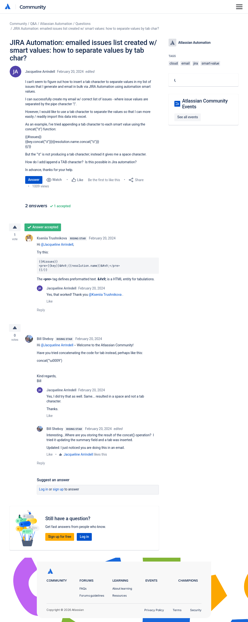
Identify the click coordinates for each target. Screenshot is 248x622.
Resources (119, 595)
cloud (174, 63)
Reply (41, 311)
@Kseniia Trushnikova (105, 295)
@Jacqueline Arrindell (57, 245)
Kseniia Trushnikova (52, 239)
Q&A (33, 24)
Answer (33, 180)
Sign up (58, 491)
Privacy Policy (154, 610)
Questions (83, 24)
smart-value (210, 63)
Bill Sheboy (45, 340)
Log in (43, 491)
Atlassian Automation (56, 24)
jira (195, 63)
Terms (177, 610)
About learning (122, 588)
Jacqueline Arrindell (40, 72)
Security (196, 610)
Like (49, 302)
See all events (187, 117)
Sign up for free (59, 538)
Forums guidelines (91, 595)
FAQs (82, 588)
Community (33, 6)
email (185, 63)
